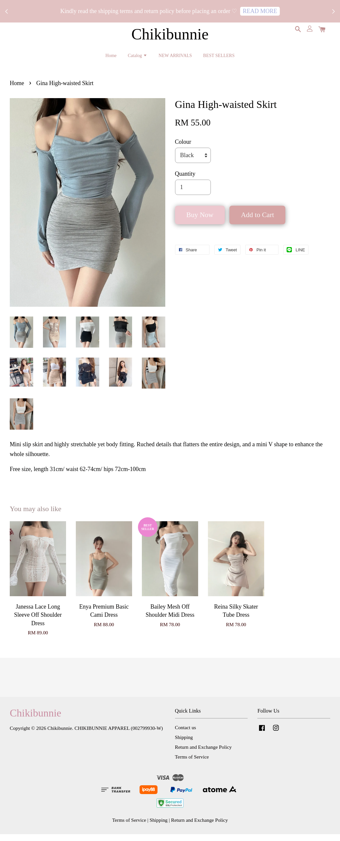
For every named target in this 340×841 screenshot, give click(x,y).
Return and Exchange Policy (203, 754)
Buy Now (199, 222)
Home (110, 58)
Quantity (185, 180)
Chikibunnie (170, 36)
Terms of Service (192, 763)
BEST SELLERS (219, 58)
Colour (183, 148)
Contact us (185, 734)
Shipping (184, 744)
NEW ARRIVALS (175, 58)
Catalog (137, 58)
